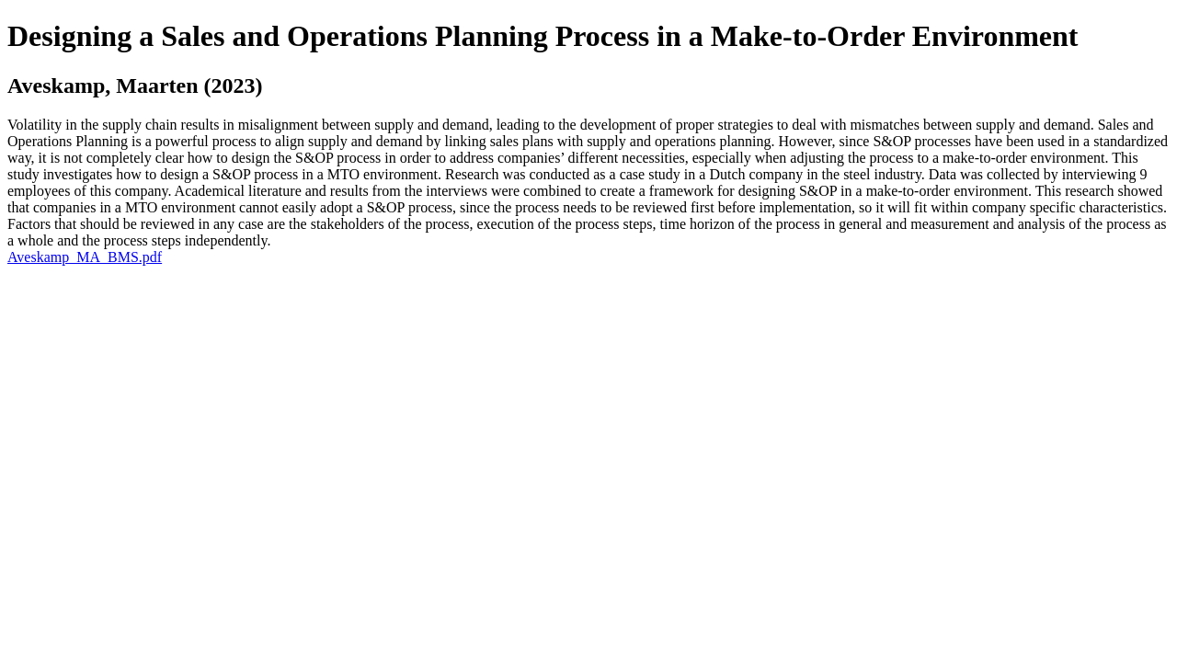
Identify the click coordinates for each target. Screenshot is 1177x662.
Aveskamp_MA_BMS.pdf (84, 257)
